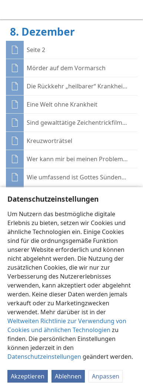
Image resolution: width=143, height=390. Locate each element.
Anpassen (105, 376)
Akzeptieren (27, 376)
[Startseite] (11, 9)
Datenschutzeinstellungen (44, 356)
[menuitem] (11, 9)
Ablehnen (68, 376)
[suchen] (134, 10)
